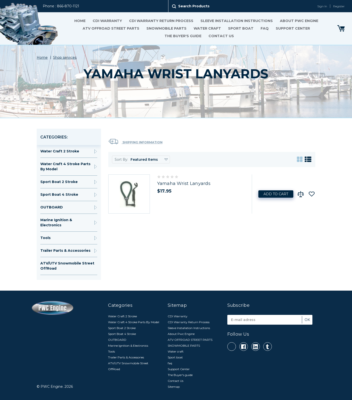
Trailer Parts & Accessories (65, 250)
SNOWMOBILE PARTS (166, 28)
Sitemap (174, 387)
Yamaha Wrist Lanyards (183, 183)
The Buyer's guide (183, 36)
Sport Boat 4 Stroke (59, 194)
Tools (45, 238)
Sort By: (121, 159)
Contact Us (221, 36)
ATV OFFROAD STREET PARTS (110, 28)
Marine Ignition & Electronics (56, 222)
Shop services (65, 57)
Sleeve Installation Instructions (236, 21)
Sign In (322, 6)
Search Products (193, 6)
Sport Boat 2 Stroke (59, 182)
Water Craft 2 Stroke (59, 151)
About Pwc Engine (299, 21)
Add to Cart (276, 194)
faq (264, 28)
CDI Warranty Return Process (161, 21)
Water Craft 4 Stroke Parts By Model (65, 166)
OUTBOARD (51, 207)
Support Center (292, 28)
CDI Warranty (107, 21)
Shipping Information (135, 141)
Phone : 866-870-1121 (61, 6)
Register (339, 6)
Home (79, 21)
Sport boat (240, 28)
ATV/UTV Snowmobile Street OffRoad (67, 266)
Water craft (207, 28)
